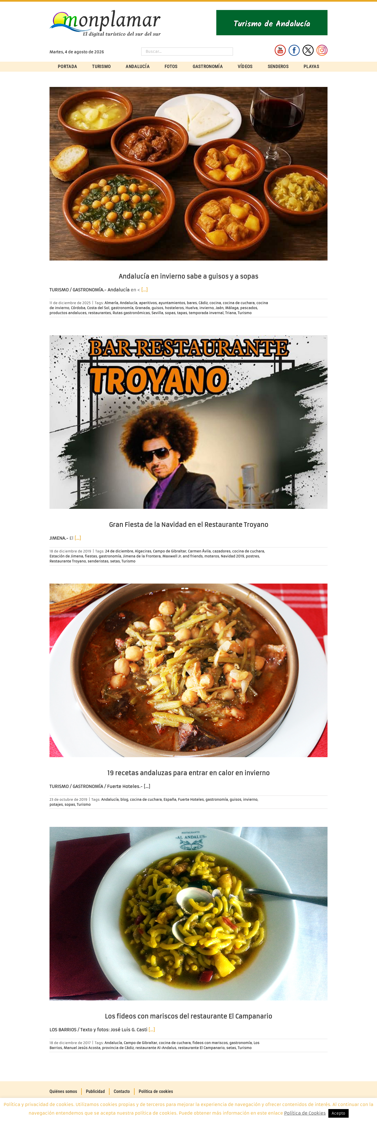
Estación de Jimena (66, 556)
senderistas (98, 561)
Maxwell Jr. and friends (182, 556)
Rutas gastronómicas (131, 313)
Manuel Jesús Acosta (82, 1048)
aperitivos (148, 303)
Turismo (245, 313)
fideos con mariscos (210, 1043)
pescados (248, 308)
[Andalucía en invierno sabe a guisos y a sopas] (188, 174)
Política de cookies (156, 1091)
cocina (215, 303)
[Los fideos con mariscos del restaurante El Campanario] (188, 913)
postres (252, 556)
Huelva (191, 308)
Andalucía (128, 303)
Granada (142, 308)
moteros (211, 556)
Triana (230, 313)
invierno (206, 308)
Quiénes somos (63, 1091)
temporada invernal (206, 313)
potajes (56, 804)
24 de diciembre (119, 551)
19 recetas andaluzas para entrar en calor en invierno (188, 773)
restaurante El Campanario (201, 1048)
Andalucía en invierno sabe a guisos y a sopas (188, 276)
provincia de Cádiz (118, 1048)
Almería (111, 303)
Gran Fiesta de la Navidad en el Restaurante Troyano (188, 525)
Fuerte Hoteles (191, 799)
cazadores (221, 551)
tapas (182, 313)
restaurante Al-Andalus (155, 1048)
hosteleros (174, 308)
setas (115, 561)
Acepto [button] (338, 1113)
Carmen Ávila (199, 551)
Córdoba (78, 308)
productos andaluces (67, 313)
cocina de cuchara (239, 303)
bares (192, 303)
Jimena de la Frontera (142, 556)
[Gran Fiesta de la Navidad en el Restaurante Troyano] (188, 422)
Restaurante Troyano (67, 561)
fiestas (91, 556)
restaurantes (99, 313)
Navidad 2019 (232, 556)
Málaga (232, 308)
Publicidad (95, 1091)
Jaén (219, 308)
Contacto (122, 1091)
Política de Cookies (305, 1113)
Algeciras (143, 551)
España (169, 799)
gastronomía (122, 308)
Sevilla (157, 313)
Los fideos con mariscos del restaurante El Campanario (188, 1016)
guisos (157, 308)
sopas (170, 313)
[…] (144, 289)
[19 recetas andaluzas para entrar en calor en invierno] (188, 670)
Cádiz (203, 303)
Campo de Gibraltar (169, 551)
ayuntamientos (171, 303)
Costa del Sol (98, 308)
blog (124, 799)
